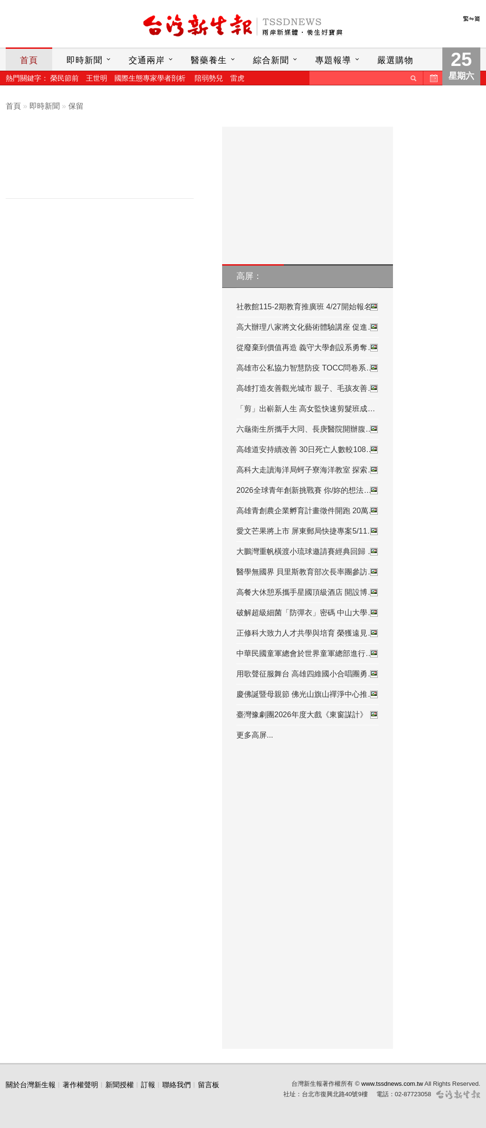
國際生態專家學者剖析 (150, 78)
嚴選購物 (395, 60)
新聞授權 (119, 1085)
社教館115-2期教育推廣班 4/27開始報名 (307, 307)
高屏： (249, 276)
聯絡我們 (176, 1085)
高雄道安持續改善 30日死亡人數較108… (307, 449)
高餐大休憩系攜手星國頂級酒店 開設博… (307, 592)
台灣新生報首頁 (243, 26)
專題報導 (333, 60)
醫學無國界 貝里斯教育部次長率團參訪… (307, 572)
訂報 (148, 1085)
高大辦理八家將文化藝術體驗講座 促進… (307, 327)
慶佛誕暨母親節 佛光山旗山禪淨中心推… (307, 694)
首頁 (29, 60)
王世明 (96, 78)
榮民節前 (64, 78)
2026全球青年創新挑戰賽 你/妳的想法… (307, 490)
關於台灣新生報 (31, 1085)
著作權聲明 (80, 1085)
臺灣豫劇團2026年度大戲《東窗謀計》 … (307, 715)
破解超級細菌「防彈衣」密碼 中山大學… (307, 613)
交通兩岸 (147, 60)
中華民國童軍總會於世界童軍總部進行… (307, 653)
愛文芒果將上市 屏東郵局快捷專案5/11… (307, 531)
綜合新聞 (271, 60)
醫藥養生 (209, 60)
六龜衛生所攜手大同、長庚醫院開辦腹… (307, 429)
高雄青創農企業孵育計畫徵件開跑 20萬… (307, 511)
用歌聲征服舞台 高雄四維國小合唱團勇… (307, 674)
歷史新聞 (432, 78)
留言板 (208, 1085)
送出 (413, 78)
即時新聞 (84, 60)
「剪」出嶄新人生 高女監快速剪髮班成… (305, 409)
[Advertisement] (107, 164)
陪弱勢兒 (209, 78)
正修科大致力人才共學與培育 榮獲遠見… (307, 633)
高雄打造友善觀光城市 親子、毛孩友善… (307, 388)
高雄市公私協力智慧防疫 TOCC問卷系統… (307, 368)
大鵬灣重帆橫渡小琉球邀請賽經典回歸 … (307, 551)
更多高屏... (254, 735)
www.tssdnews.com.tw (392, 1083)
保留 (76, 106)
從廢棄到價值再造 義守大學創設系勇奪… (307, 347)
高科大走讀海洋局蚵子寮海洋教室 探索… (307, 470)
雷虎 (237, 78)
